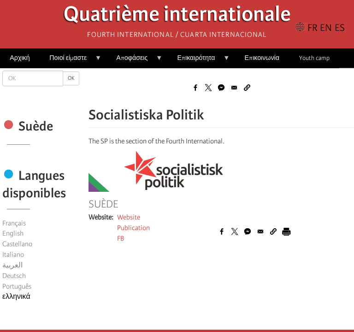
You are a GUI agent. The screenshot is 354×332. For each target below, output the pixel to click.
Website (128, 217)
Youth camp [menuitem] (314, 57)
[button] (247, 87)
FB (120, 238)
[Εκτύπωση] (286, 231)
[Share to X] (208, 87)
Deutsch (14, 276)
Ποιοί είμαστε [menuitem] (70, 61)
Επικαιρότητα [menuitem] (198, 61)
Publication (133, 228)
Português (16, 286)
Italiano (13, 254)
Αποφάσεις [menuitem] (134, 61)
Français (14, 223)
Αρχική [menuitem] (20, 57)
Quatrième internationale (177, 16)
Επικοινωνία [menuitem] (262, 57)
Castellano (17, 244)
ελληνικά (16, 296)
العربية (12, 265)
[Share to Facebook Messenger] (221, 87)
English (13, 233)
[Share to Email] (234, 87)
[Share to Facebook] (195, 87)
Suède (103, 204)
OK (71, 78)
